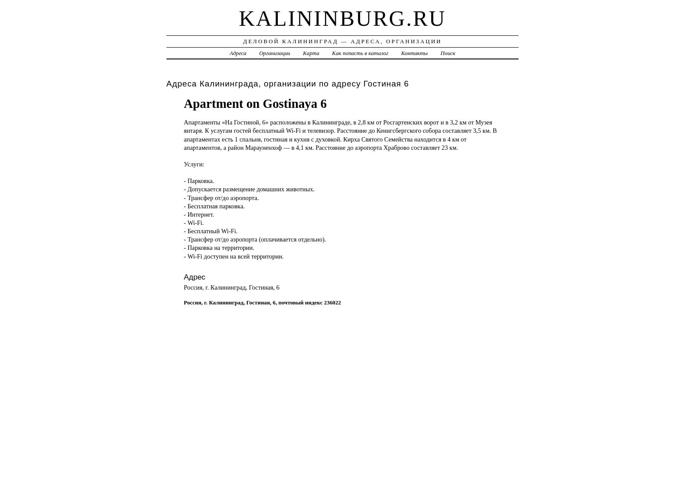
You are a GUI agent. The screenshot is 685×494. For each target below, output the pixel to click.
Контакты (414, 53)
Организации (274, 53)
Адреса (238, 53)
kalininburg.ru (342, 18)
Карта (311, 53)
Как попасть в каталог (360, 53)
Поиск (447, 53)
